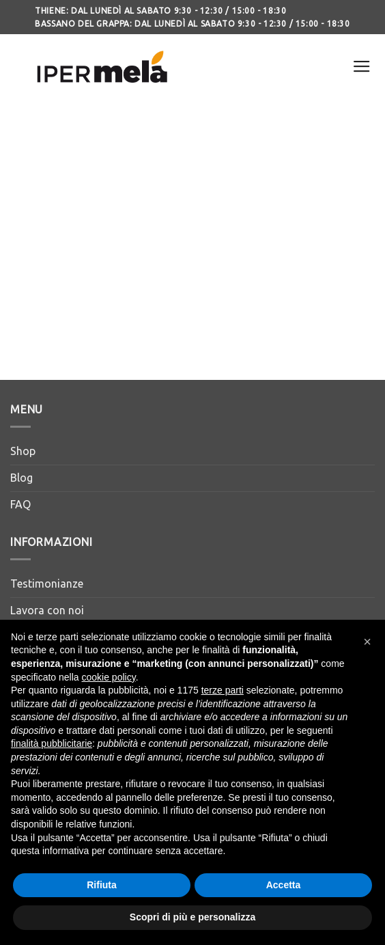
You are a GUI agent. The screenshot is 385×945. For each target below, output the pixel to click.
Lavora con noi (47, 610)
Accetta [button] (283, 884)
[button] (367, 642)
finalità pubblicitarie (51, 743)
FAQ (20, 504)
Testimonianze (46, 583)
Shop (22, 451)
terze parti (222, 690)
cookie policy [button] (109, 677)
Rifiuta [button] (102, 884)
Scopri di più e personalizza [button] (192, 917)
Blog (21, 477)
